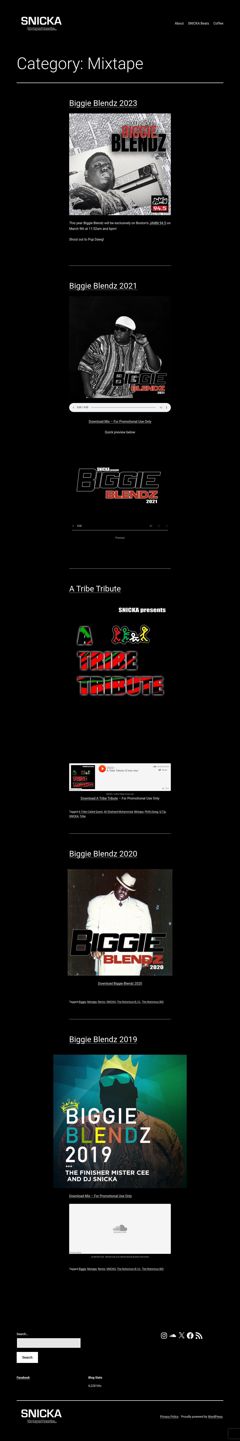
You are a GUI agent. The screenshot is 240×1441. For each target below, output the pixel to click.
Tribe (83, 816)
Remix (101, 1001)
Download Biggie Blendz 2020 (120, 983)
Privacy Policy (169, 1416)
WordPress (215, 1416)
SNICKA (109, 794)
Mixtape (139, 811)
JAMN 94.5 (158, 223)
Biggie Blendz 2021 (103, 286)
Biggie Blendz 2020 (103, 854)
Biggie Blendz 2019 (103, 1039)
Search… (22, 1334)
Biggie (82, 1001)
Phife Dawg (151, 811)
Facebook (23, 1377)
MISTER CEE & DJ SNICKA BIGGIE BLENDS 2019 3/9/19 (127, 1257)
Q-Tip (162, 811)
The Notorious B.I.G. (129, 1001)
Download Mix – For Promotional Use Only (120, 422)
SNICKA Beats (198, 23)
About (179, 23)
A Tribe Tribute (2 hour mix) (124, 794)
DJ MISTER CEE (97, 1257)
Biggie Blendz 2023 (103, 103)
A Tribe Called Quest (91, 811)
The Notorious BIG (153, 1001)
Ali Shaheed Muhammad (118, 811)
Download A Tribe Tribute (99, 798)
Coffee (218, 23)
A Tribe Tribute (95, 588)
